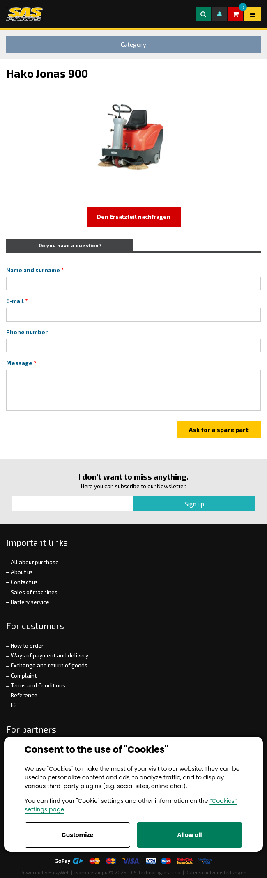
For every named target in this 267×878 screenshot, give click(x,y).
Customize (77, 835)
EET (15, 705)
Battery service (30, 602)
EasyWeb (59, 872)
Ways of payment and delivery (49, 655)
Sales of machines (34, 592)
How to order (27, 645)
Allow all (189, 835)
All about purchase (35, 562)
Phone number (27, 332)
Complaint (24, 675)
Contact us (24, 582)
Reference (24, 695)
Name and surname (33, 270)
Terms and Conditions (38, 685)
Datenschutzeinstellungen (215, 872)
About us (22, 572)
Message (19, 363)
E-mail (15, 301)
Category (133, 44)
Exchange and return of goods (49, 665)
